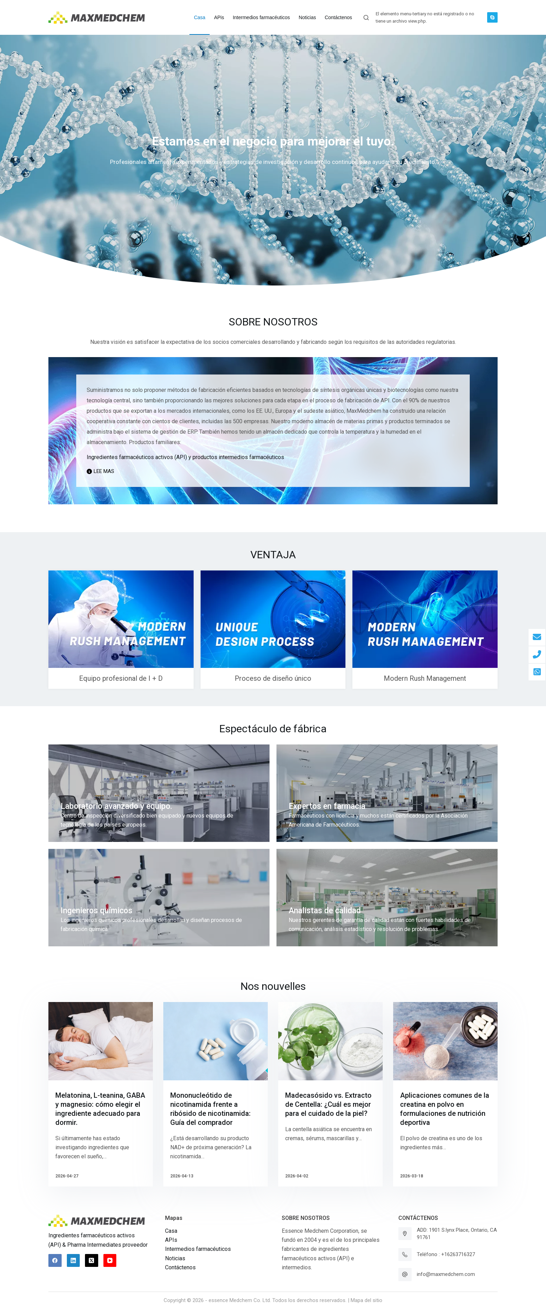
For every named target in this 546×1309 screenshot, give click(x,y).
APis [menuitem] (219, 17)
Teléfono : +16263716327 (446, 1254)
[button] (269, 282)
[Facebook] (55, 1260)
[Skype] (492, 17)
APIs (171, 1240)
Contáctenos (180, 1267)
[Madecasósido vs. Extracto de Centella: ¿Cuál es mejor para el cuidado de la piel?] (330, 1041)
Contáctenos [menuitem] (338, 17)
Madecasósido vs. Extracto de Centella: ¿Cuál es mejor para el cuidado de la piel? (328, 1104)
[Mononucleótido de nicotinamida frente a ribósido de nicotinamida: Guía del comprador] (215, 1041)
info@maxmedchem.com (446, 1274)
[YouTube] (110, 1260)
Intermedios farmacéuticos (198, 1249)
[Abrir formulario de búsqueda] (366, 17)
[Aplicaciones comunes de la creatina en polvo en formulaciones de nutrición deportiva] (445, 1041)
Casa (171, 1231)
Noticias (175, 1258)
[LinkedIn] (73, 1260)
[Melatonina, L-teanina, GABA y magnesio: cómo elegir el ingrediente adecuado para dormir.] (100, 1041)
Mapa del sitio (366, 1300)
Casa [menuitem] (199, 17)
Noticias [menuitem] (307, 17)
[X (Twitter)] (91, 1260)
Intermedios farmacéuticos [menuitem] (261, 17)
